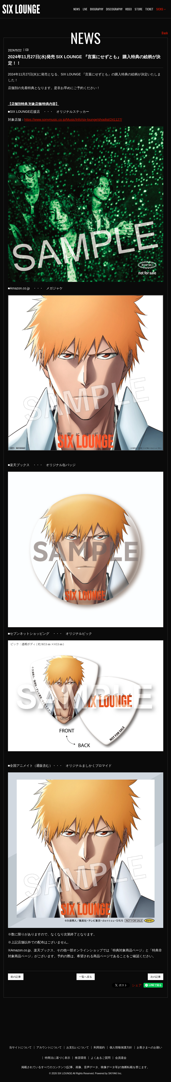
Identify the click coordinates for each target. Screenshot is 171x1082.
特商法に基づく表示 (57, 1057)
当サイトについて (20, 1047)
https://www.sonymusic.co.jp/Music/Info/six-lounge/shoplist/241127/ (73, 119)
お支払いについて (77, 1047)
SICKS (161, 9)
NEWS (76, 9)
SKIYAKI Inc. (115, 1073)
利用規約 (99, 1047)
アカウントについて (49, 1047)
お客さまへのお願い (149, 1047)
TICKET (149, 9)
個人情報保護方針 (121, 1047)
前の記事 (16, 976)
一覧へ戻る (85, 976)
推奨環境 (80, 1057)
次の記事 (155, 976)
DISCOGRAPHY (114, 9)
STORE (138, 9)
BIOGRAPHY (96, 9)
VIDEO (128, 9)
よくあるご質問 (100, 1057)
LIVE (85, 9)
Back (165, 33)
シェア (137, 985)
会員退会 (120, 1057)
